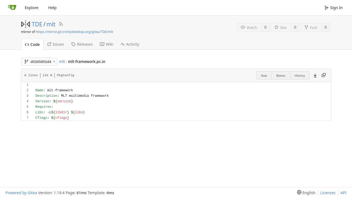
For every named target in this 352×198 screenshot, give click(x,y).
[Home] (12, 7)
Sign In (333, 7)
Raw (264, 75)
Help (52, 7)
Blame (280, 75)
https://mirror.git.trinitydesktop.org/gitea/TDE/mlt (74, 31)
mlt (51, 24)
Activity (129, 44)
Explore (31, 7)
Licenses (328, 192)
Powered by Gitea (21, 192)
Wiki (106, 44)
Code (32, 44)
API (343, 192)
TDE (37, 24)
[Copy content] (324, 75)
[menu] (305, 192)
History (300, 75)
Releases (82, 44)
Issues (55, 44)
